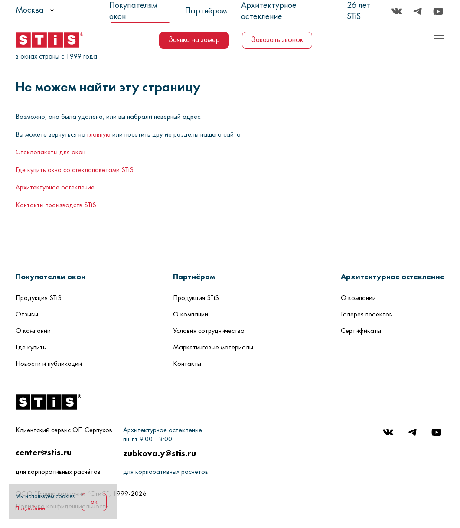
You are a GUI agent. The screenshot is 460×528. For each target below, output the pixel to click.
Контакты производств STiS (56, 205)
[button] (50, 276)
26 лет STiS (359, 11)
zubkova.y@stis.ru (159, 453)
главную (99, 134)
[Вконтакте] (397, 11)
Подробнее (30, 509)
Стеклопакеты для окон (50, 152)
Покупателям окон (133, 11)
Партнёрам (206, 11)
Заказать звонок (277, 40)
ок (94, 502)
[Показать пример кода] (439, 39)
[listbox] (59, 10)
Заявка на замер (194, 40)
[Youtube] (438, 11)
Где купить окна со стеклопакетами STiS (75, 170)
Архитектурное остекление (269, 11)
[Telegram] (417, 11)
